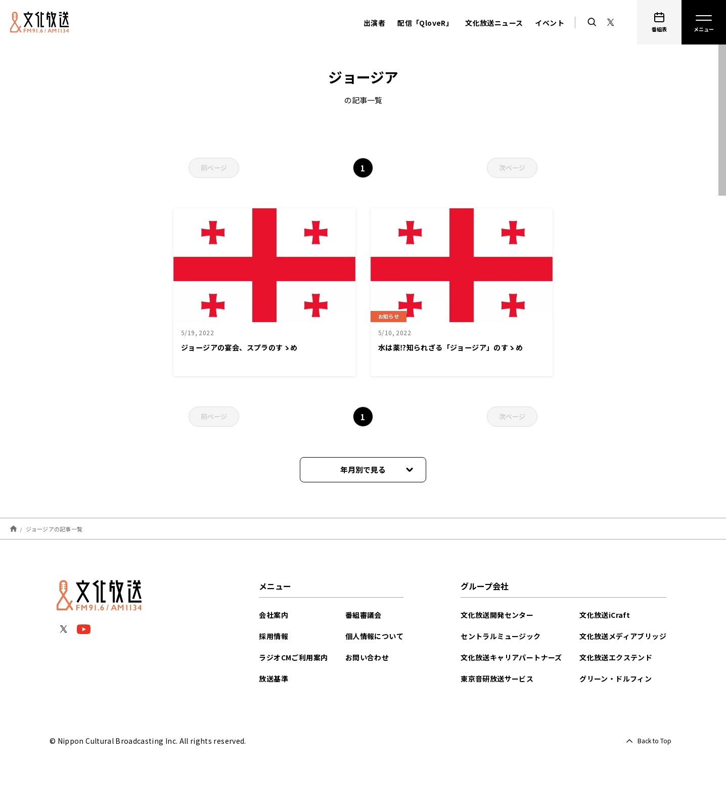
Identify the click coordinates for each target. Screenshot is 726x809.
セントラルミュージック (500, 636)
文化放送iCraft (604, 615)
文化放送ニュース (494, 23)
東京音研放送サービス (497, 678)
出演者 (374, 23)
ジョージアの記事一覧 (54, 528)
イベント (549, 23)
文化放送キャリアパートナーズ (511, 657)
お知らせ (392, 314)
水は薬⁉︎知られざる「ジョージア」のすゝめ (461, 352)
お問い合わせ (367, 657)
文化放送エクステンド (615, 657)
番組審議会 (363, 615)
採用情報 (273, 636)
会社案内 (273, 615)
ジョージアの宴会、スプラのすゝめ (251, 346)
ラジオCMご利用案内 (293, 657)
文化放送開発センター (497, 615)
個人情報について (374, 636)
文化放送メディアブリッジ (622, 636)
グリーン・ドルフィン (615, 678)
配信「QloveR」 (425, 23)
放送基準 (273, 678)
